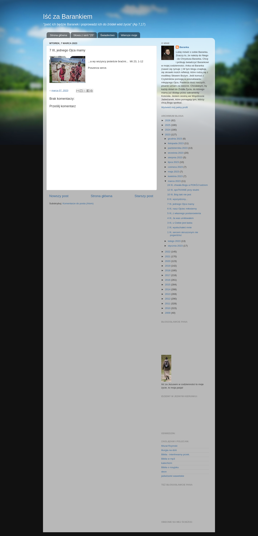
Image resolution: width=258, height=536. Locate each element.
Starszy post (144, 196)
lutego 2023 (174, 241)
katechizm (166, 463)
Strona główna (58, 35)
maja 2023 (174, 171)
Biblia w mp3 (168, 458)
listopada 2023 (176, 143)
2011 (168, 303)
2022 (168, 251)
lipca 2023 (174, 162)
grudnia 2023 (175, 138)
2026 (168, 120)
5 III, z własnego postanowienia (184, 213)
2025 (168, 125)
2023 (168, 134)
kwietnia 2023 (175, 176)
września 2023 (176, 152)
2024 (168, 129)
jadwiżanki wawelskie (172, 476)
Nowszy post (58, 196)
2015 (168, 284)
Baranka (184, 47)
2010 (168, 308)
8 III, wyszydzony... (177, 199)
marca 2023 (174, 181)
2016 (168, 280)
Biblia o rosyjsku (170, 467)
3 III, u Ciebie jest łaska (179, 222)
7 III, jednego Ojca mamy (180, 204)
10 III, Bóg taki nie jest (179, 194)
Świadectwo (107, 35)
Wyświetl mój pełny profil (174, 107)
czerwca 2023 (175, 167)
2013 (168, 294)
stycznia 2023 (175, 245)
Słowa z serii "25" (83, 35)
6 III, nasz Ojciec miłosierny (182, 208)
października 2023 (178, 148)
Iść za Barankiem (67, 16)
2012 (168, 298)
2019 (168, 265)
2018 (168, 270)
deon (164, 471)
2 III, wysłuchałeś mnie (179, 227)
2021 (168, 256)
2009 (168, 313)
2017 (168, 275)
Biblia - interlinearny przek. (175, 454)
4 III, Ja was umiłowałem (180, 218)
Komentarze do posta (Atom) (78, 203)
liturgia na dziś (169, 450)
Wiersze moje (129, 35)
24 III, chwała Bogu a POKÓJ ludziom (187, 185)
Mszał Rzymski (169, 446)
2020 (168, 261)
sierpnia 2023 (175, 157)
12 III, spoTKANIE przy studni (183, 190)
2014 (168, 289)
